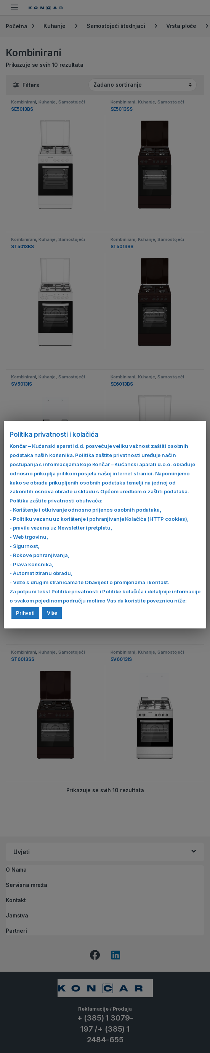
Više (52, 613)
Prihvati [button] (25, 613)
